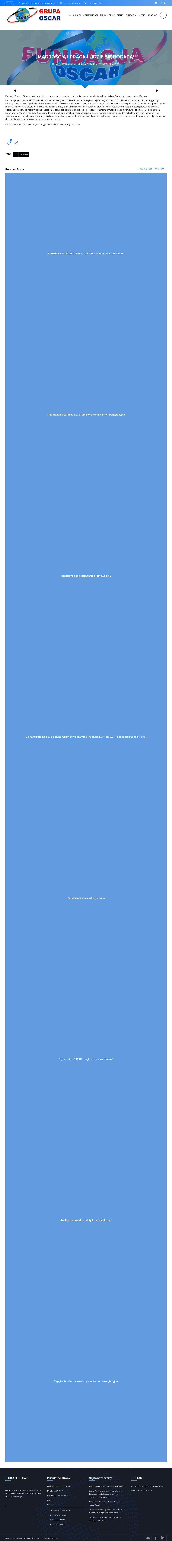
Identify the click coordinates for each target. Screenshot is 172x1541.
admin (58, 64)
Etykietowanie (57, 1524)
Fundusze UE (107, 15)
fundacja (24, 154)
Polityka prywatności (57, 1496)
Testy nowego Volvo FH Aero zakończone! (106, 1486)
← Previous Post (144, 169)
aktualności (70, 64)
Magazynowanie (58, 1515)
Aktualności (90, 15)
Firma (120, 15)
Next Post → (161, 169)
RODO (49, 1500)
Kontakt (153, 15)
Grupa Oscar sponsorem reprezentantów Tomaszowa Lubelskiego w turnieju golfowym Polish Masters (105, 1494)
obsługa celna (57, 1520)
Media (142, 15)
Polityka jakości (55, 1491)
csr (16, 154)
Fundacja (131, 15)
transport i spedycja (60, 1510)
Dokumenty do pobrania (58, 1486)
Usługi (77, 15)
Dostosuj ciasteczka (50, 1538)
